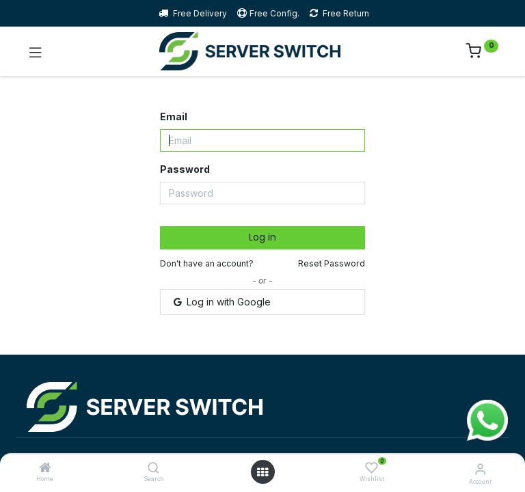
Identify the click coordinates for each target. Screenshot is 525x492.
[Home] (45, 468)
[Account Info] (480, 469)
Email (173, 116)
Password (185, 169)
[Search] (153, 468)
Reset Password (331, 263)
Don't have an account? (207, 263)
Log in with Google (221, 302)
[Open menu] (262, 472)
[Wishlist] (371, 468)
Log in (262, 237)
